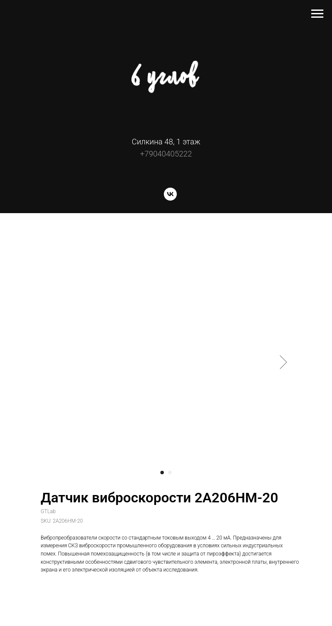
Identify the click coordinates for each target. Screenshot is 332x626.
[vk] (170, 198)
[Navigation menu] (317, 14)
